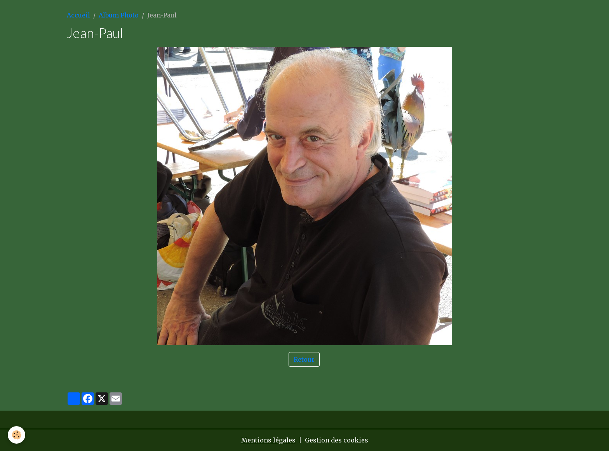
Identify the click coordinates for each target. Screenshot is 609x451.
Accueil (78, 15)
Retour (304, 359)
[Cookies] (16, 435)
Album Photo (119, 15)
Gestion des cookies (336, 440)
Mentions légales (268, 440)
